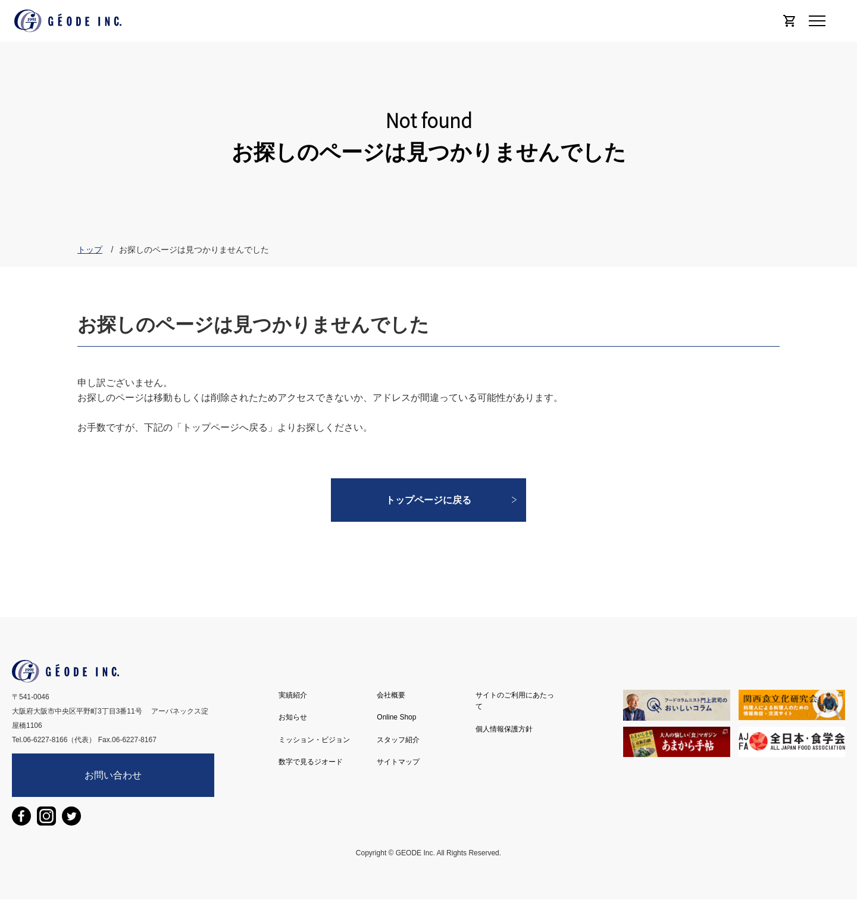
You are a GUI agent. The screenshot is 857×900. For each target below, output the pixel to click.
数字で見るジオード (311, 762)
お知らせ (293, 717)
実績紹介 (293, 695)
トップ (89, 249)
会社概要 (391, 695)
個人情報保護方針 (504, 729)
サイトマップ (398, 762)
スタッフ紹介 (398, 740)
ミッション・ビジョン (314, 740)
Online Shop (396, 717)
